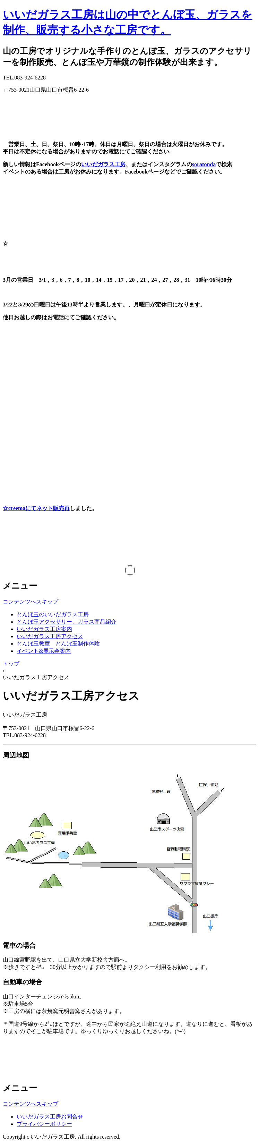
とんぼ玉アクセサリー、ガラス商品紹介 (66, 622)
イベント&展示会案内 (44, 651)
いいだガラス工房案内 (44, 629)
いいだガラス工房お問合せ (50, 1117)
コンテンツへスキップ (30, 602)
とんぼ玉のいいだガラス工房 (53, 614)
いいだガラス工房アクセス (50, 636)
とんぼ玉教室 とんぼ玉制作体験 (58, 644)
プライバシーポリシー (44, 1124)
